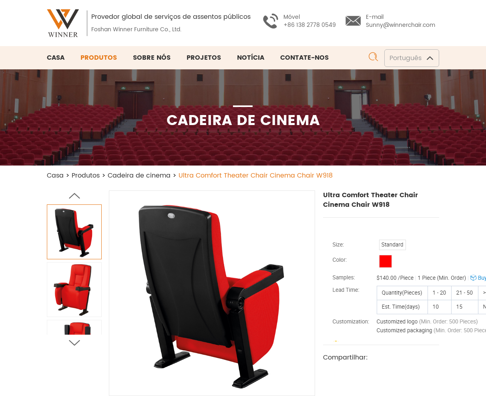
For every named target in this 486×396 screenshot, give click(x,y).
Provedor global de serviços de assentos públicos (171, 17)
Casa (55, 58)
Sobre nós (152, 58)
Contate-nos (304, 58)
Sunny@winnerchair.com (400, 25)
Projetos (204, 58)
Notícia (250, 58)
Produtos (98, 58)
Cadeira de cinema (139, 175)
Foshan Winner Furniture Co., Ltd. (136, 29)
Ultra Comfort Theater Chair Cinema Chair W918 (256, 175)
